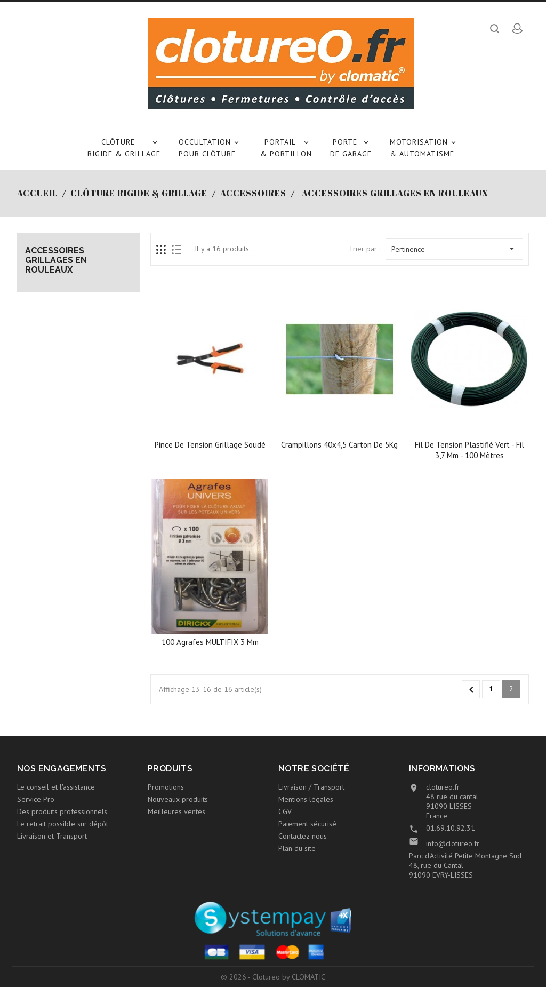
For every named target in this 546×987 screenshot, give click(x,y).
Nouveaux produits (178, 799)
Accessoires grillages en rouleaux (56, 260)
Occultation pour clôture (210, 147)
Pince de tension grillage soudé (210, 445)
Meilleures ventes (176, 811)
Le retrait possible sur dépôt (62, 824)
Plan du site (297, 848)
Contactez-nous (302, 836)
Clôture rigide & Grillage (123, 147)
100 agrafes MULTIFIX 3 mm (210, 642)
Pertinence (454, 248)
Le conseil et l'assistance (56, 787)
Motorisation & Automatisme (424, 147)
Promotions (166, 787)
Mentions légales (305, 799)
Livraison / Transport (311, 787)
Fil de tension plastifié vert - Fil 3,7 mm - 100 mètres (469, 450)
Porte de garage (351, 147)
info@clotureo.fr (452, 843)
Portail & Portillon (286, 147)
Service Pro (35, 799)
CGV (285, 811)
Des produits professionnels (62, 811)
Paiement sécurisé (307, 824)
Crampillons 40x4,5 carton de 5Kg (339, 445)
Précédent (471, 690)
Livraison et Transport (52, 836)
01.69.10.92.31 (450, 828)
